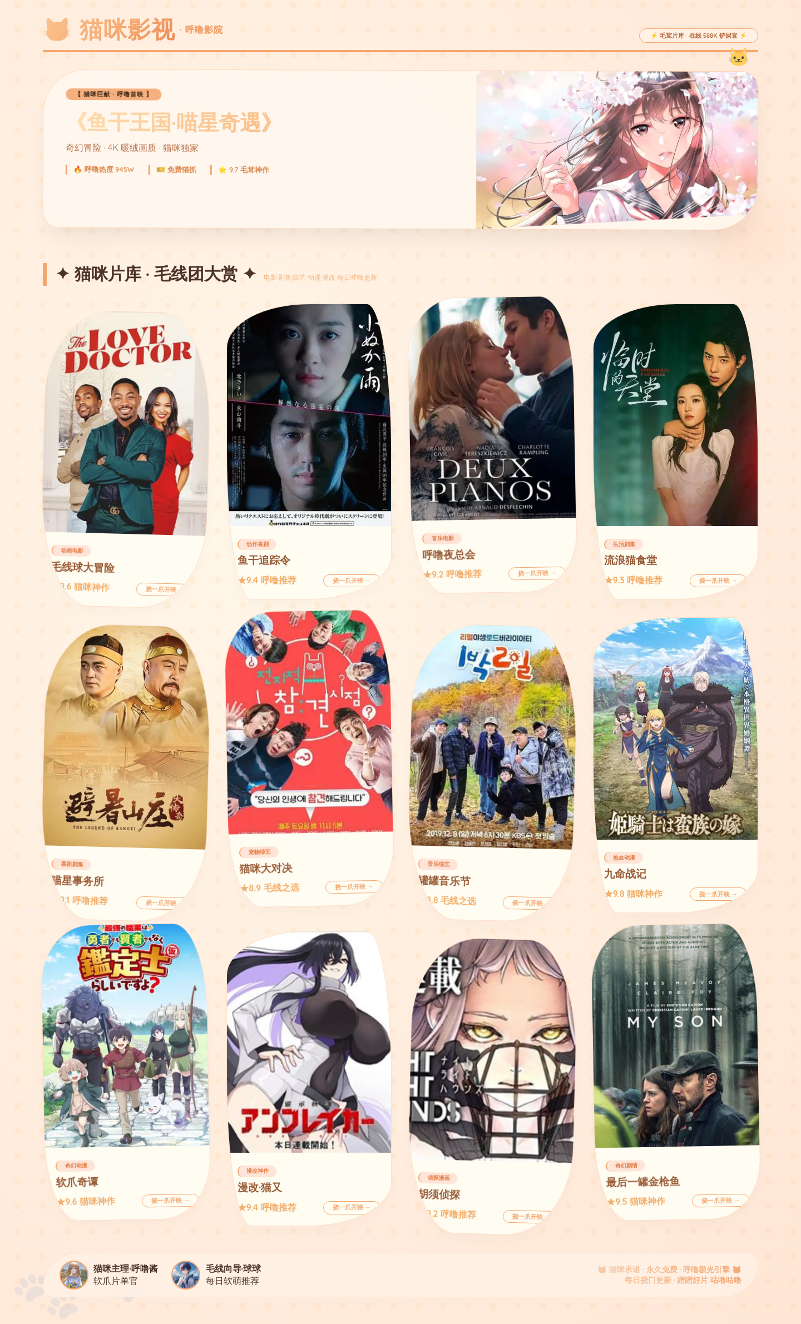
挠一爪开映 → (165, 589)
